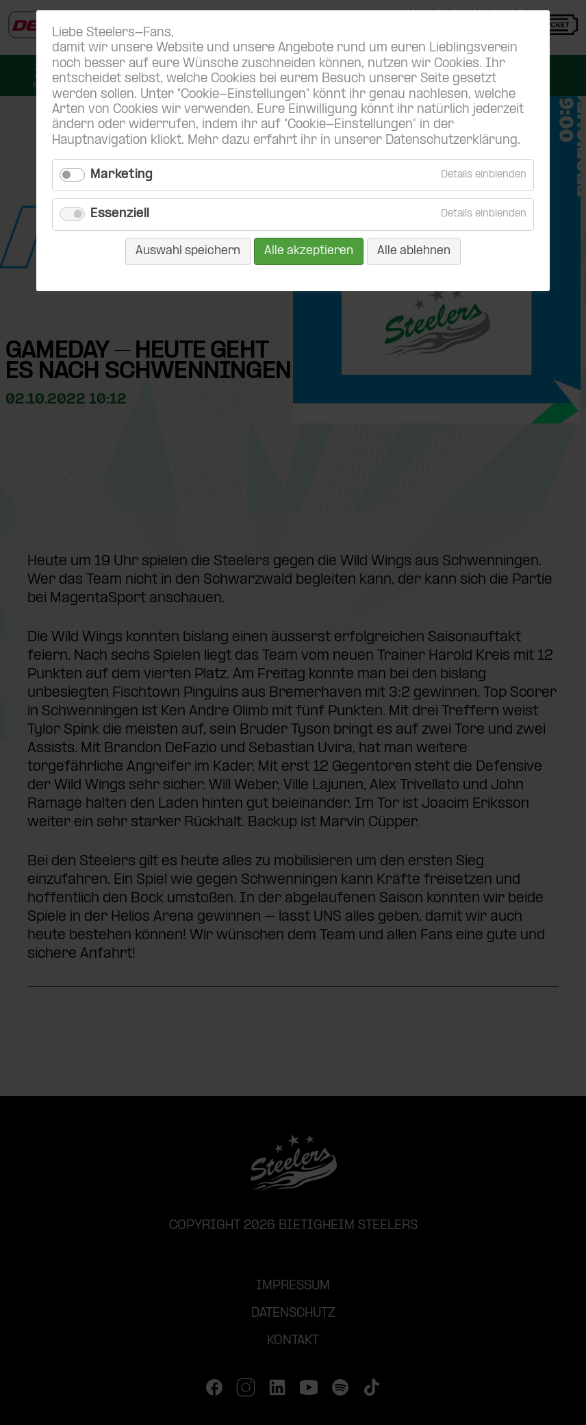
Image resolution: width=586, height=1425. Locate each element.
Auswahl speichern (188, 251)
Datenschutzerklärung (451, 140)
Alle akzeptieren (308, 251)
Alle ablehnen (413, 251)
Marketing (121, 175)
